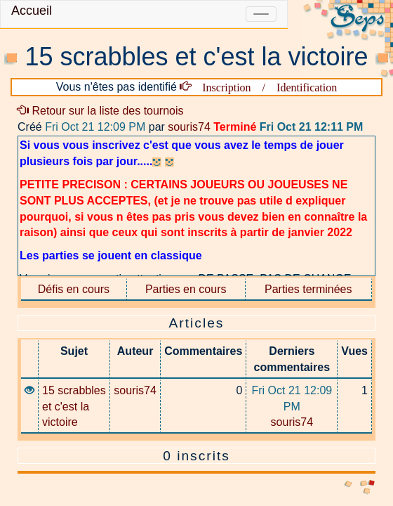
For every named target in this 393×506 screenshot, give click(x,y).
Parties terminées (308, 289)
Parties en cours (186, 289)
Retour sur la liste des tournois (101, 111)
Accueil (31, 11)
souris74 (189, 127)
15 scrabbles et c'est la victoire (74, 406)
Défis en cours (73, 289)
